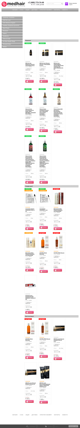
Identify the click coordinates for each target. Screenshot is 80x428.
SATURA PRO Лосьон (59, 252)
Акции (27, 9)
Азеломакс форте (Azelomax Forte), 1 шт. (30, 210)
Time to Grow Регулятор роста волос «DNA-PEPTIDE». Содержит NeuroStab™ (30, 111)
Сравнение (32, 426)
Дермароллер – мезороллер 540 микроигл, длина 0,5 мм (30, 297)
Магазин (14, 9)
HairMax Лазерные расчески (11, 25)
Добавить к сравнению (28, 69)
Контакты (57, 9)
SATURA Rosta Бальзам (43, 253)
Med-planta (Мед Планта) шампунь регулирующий (58, 210)
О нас (21, 9)
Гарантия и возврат (46, 9)
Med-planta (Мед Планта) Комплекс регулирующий (29, 254)
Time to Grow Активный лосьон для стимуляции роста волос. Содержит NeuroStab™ (44, 111)
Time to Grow (6, 38)
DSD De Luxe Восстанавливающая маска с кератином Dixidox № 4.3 (45, 384)
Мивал (5, 46)
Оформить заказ (73, 426)
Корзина (50, 426)
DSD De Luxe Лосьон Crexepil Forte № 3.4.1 (59, 340)
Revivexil (5, 30)
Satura (5, 33)
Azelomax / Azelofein (8, 17)
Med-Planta (6, 28)
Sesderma (6, 36)
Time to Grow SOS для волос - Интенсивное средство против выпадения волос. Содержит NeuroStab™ (58, 112)
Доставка (34, 9)
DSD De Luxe (6, 20)
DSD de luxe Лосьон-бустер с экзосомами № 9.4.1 (45, 64)
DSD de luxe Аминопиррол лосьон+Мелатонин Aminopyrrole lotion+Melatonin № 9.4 (59, 66)
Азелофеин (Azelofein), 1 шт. (44, 209)
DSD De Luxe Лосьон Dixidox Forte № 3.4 (30, 383)
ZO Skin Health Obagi (9, 41)
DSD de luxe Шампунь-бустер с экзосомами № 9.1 (30, 64)
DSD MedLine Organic (9, 22)
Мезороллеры (7, 44)
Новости (65, 9)
